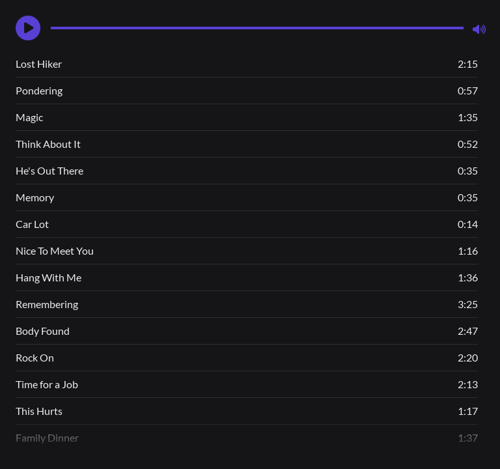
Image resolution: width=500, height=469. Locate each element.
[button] (28, 28)
